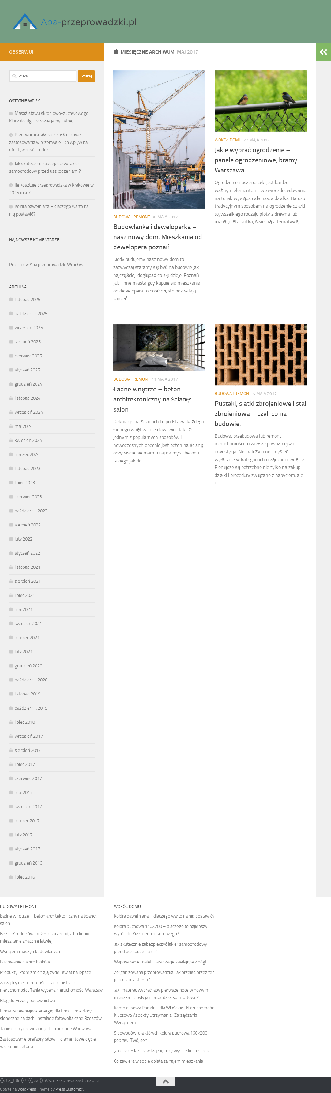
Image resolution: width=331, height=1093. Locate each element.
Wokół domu (228, 140)
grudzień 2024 (28, 384)
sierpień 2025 (28, 342)
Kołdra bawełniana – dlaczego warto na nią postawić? (164, 916)
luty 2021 (23, 651)
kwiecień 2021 (28, 623)
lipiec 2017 (25, 764)
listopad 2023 (27, 468)
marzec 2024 (27, 454)
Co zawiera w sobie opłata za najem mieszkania (158, 1061)
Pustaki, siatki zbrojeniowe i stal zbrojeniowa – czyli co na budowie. (260, 414)
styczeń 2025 (27, 370)
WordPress (26, 1089)
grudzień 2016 (28, 863)
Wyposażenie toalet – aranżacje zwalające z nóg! (160, 962)
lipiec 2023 (25, 482)
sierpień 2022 (28, 525)
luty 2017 (23, 835)
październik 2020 (31, 680)
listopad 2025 (27, 299)
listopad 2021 (27, 567)
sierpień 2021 (28, 581)
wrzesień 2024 (29, 412)
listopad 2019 (27, 694)
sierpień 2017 (28, 750)
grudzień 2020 (28, 666)
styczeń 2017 (27, 849)
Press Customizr (69, 1089)
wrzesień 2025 (29, 327)
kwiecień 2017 (28, 806)
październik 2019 (31, 708)
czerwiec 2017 (28, 778)
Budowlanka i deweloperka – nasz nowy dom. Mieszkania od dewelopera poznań (157, 237)
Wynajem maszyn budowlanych (30, 951)
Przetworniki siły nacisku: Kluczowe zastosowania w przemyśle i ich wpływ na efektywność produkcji (48, 142)
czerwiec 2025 (28, 356)
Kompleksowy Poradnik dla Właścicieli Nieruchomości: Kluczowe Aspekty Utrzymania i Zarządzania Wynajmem (165, 1015)
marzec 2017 (27, 821)
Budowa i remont (131, 217)
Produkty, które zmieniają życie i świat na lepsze (45, 972)
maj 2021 (23, 609)
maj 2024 (23, 426)
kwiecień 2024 (28, 440)
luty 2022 (23, 539)
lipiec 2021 (25, 595)
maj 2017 (23, 792)
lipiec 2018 (25, 722)
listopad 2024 (27, 398)
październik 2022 (31, 511)
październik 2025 (31, 313)
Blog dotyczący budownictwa (27, 1000)
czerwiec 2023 (28, 496)
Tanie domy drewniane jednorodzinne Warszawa (46, 1028)
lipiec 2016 (25, 877)
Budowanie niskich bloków (25, 962)
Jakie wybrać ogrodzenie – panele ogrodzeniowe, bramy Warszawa (256, 160)
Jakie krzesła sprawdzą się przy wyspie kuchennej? (162, 1050)
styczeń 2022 (27, 553)
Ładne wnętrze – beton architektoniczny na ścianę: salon (152, 399)
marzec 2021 (27, 637)
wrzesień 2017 (29, 736)
